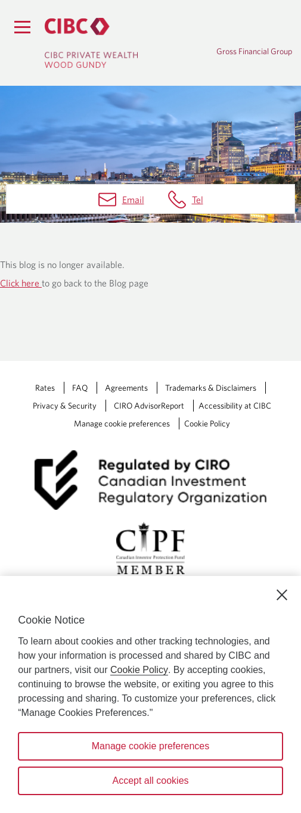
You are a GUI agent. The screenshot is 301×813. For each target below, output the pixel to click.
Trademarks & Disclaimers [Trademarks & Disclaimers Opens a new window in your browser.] (210, 388)
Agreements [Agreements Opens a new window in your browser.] (126, 388)
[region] (150, 694)
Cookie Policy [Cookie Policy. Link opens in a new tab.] (207, 423)
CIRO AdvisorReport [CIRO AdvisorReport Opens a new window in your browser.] (149, 405)
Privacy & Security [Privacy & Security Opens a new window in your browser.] (65, 405)
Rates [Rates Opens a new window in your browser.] (45, 388)
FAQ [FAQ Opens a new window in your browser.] (80, 388)
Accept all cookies (150, 780)
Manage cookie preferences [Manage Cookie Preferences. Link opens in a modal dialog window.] (122, 423)
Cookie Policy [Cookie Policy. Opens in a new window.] (139, 670)
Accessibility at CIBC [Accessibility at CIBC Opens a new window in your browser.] (234, 405)
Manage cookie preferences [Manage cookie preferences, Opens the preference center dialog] (150, 746)
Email (133, 199)
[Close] (282, 595)
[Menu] (22, 27)
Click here (21, 283)
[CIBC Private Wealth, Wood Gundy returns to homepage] (104, 43)
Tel (197, 199)
